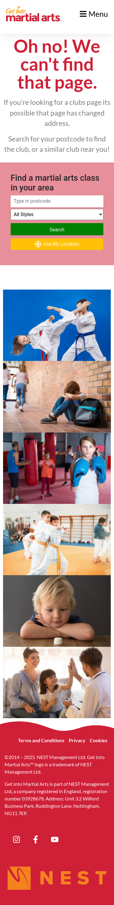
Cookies (98, 740)
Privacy (77, 740)
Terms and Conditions (41, 740)
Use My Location (57, 244)
